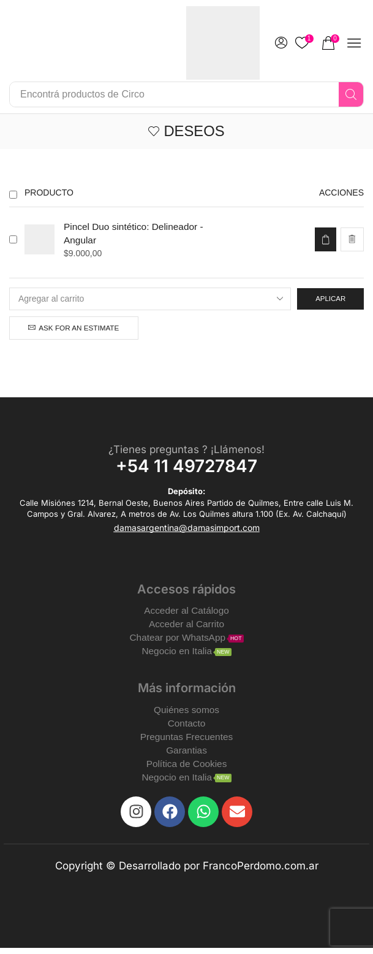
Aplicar (329, 299)
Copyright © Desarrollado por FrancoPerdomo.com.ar (186, 872)
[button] (330, 43)
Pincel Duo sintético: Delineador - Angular (136, 233)
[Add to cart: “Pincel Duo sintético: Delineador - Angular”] (324, 240)
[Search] (351, 94)
